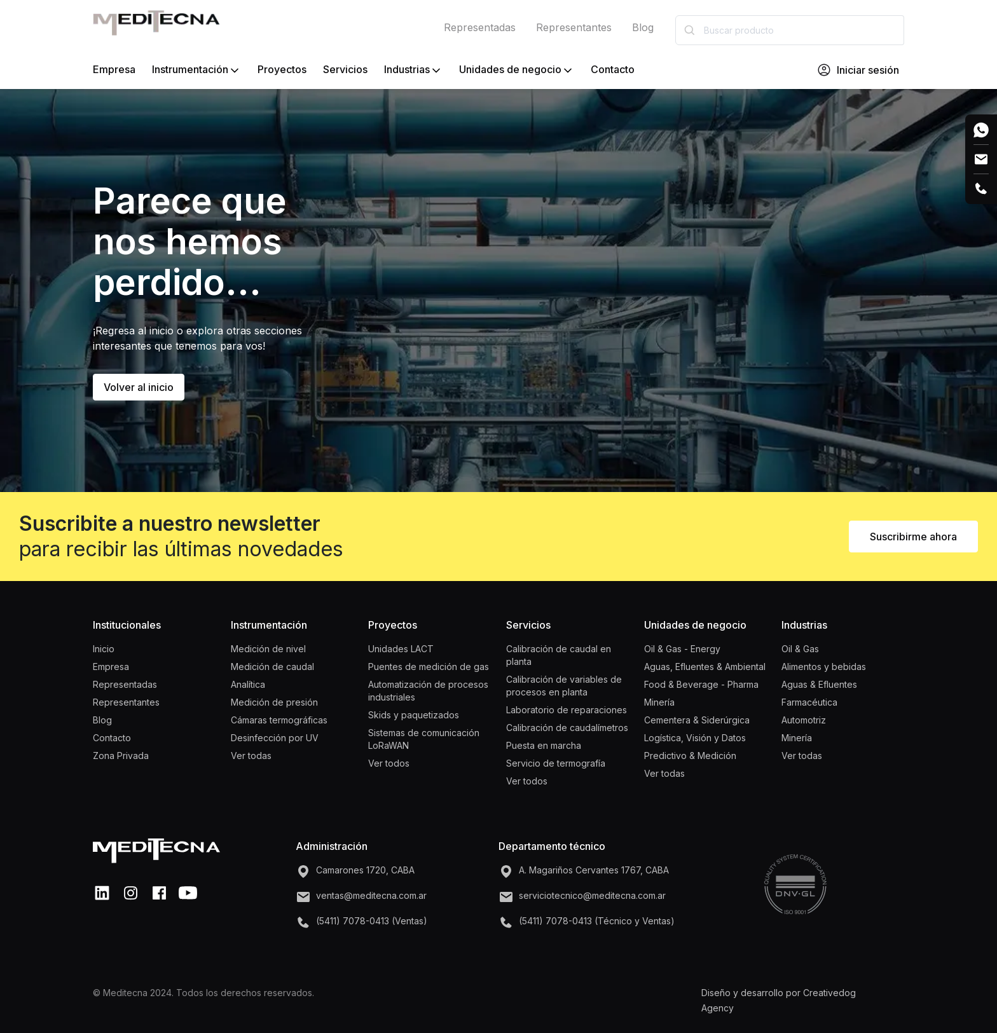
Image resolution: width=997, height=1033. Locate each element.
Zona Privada (121, 755)
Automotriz (803, 720)
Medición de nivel (268, 648)
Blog (643, 27)
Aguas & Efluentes (819, 684)
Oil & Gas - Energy (682, 648)
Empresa (114, 69)
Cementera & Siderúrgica (697, 720)
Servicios (345, 69)
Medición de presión (274, 702)
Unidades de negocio (516, 70)
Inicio (103, 648)
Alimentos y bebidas (823, 666)
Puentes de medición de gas (428, 666)
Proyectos (282, 69)
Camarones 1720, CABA (365, 870)
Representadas (480, 27)
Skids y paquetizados (413, 714)
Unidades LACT (401, 648)
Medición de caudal (272, 666)
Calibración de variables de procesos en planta (564, 685)
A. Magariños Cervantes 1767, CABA (594, 870)
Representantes (574, 27)
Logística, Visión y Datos (695, 737)
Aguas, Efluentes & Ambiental (705, 666)
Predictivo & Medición (690, 755)
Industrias (413, 70)
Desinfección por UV (275, 737)
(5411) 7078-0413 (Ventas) (371, 920)
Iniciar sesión (857, 70)
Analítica (248, 684)
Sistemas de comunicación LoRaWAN (423, 739)
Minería (659, 702)
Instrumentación (196, 70)
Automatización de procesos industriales (428, 690)
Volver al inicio (139, 387)
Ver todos (388, 763)
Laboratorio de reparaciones (566, 709)
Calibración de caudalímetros (567, 727)
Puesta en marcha (543, 745)
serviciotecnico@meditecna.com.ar (592, 895)
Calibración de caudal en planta (558, 655)
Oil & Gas (800, 648)
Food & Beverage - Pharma (701, 684)
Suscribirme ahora (913, 536)
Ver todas (251, 755)
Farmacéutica (809, 702)
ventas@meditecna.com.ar (371, 895)
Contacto (613, 69)
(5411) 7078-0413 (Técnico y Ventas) (597, 920)
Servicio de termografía (555, 763)
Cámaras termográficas (279, 720)
